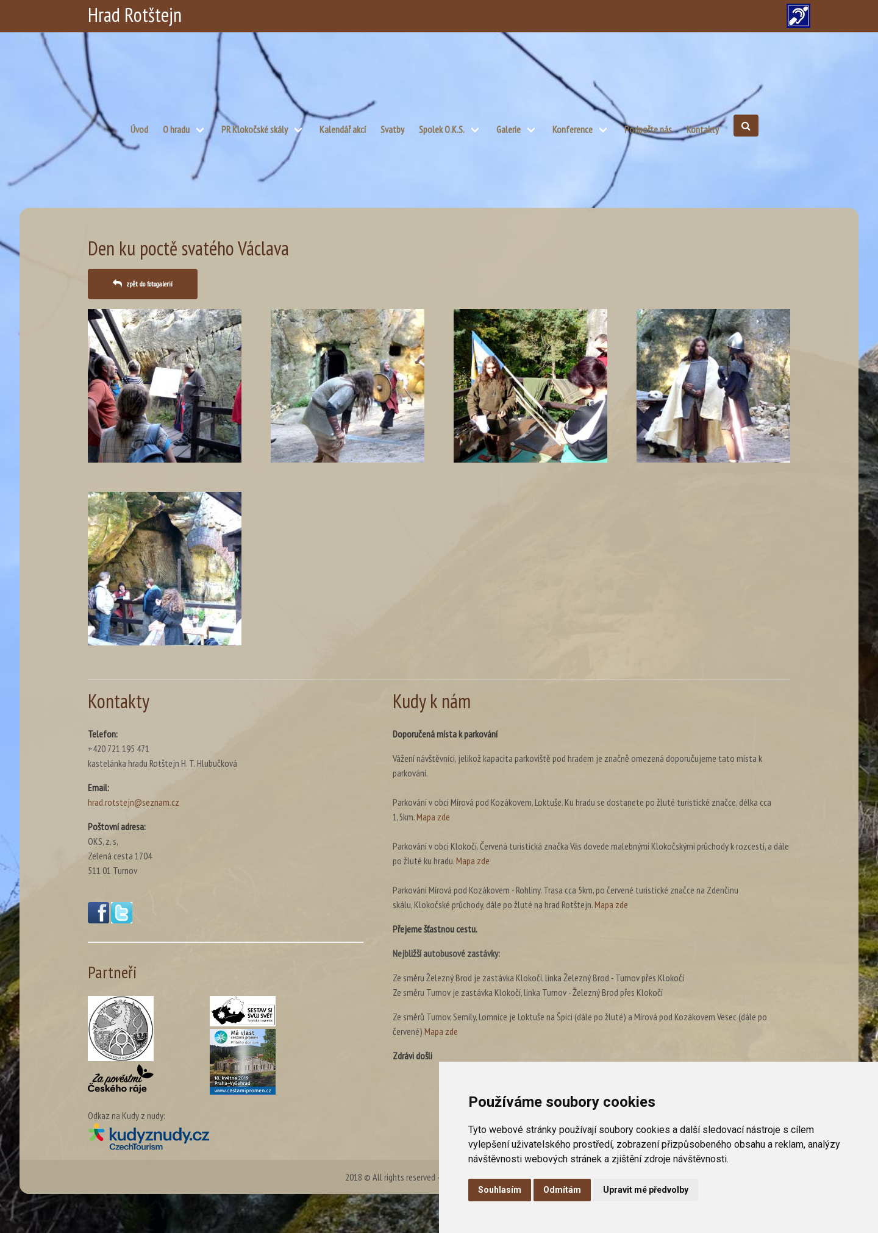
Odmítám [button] (562, 1190)
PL (524, 15)
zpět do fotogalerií (149, 283)
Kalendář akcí (342, 129)
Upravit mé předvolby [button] (645, 1190)
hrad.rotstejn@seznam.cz (133, 802)
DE (585, 15)
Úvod (139, 129)
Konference (572, 129)
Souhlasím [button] (499, 1190)
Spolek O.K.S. (442, 129)
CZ (494, 15)
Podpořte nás (648, 129)
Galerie (508, 129)
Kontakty (703, 129)
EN (555, 15)
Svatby (392, 129)
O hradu (176, 129)
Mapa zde (433, 817)
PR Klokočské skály (254, 129)
